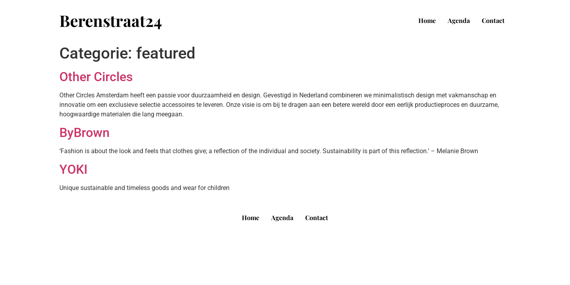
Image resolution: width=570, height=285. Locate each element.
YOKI (73, 169)
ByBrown (84, 132)
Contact (493, 20)
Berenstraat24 (110, 20)
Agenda (459, 20)
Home (427, 20)
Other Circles (96, 76)
